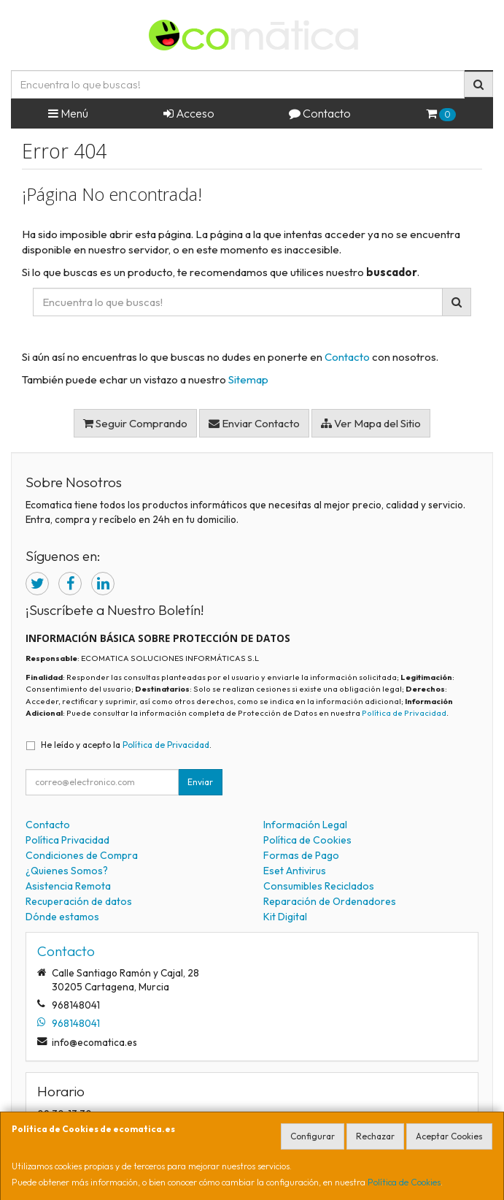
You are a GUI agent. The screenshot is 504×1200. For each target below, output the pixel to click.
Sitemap (248, 379)
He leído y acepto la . (126, 744)
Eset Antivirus (294, 870)
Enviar (200, 781)
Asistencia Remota (68, 886)
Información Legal (305, 824)
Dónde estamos (62, 916)
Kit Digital (285, 916)
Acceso (188, 113)
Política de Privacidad (404, 713)
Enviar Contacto (254, 423)
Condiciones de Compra (82, 855)
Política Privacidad (67, 840)
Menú (68, 113)
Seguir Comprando (135, 423)
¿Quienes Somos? (67, 870)
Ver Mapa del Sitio (371, 423)
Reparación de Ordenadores (329, 901)
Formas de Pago (301, 855)
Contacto (320, 113)
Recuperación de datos (79, 901)
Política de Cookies (404, 1182)
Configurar (312, 1136)
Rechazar (375, 1136)
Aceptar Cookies (449, 1136)
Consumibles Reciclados (318, 886)
